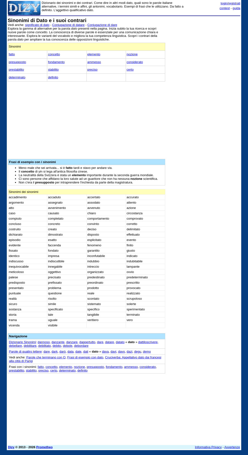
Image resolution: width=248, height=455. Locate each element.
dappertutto (87, 342)
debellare (15, 345)
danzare (72, 342)
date (78, 351)
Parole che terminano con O (46, 357)
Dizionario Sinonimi (22, 342)
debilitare (30, 345)
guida (236, 8)
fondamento (56, 62)
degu (137, 351)
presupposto (17, 62)
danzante (58, 342)
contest (225, 8)
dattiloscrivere (148, 342)
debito (57, 345)
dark (55, 351)
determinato (17, 77)
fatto (12, 54)
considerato (135, 62)
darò (62, 351)
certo (130, 69)
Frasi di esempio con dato (85, 357)
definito (53, 77)
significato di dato (37, 25)
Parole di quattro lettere (25, 351)
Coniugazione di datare (68, 25)
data (70, 351)
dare (100, 342)
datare (109, 342)
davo (121, 351)
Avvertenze (232, 447)
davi (113, 351)
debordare (81, 345)
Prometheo (44, 447)
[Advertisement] (204, 48)
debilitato (44, 345)
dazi (129, 351)
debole (67, 345)
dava (105, 351)
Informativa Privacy (208, 447)
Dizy (11, 447)
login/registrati (230, 3)
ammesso (94, 62)
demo (147, 351)
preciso (92, 69)
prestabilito (16, 69)
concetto (54, 54)
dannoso (44, 342)
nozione (132, 54)
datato (120, 342)
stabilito (53, 69)
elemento (93, 54)
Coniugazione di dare (102, 25)
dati (85, 351)
